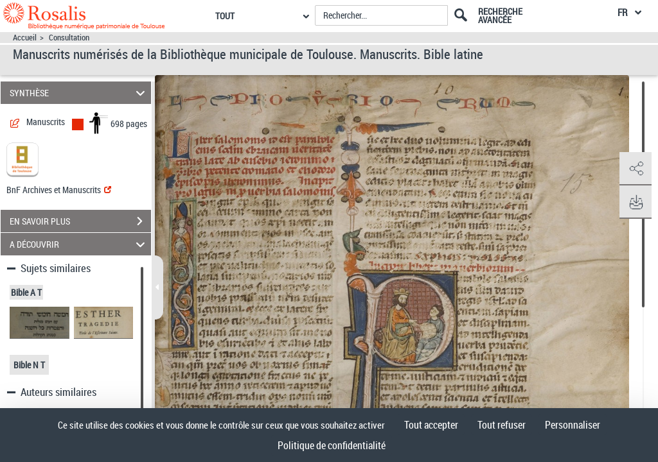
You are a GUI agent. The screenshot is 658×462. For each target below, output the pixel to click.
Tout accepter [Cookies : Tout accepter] (431, 425)
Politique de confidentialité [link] (332, 445)
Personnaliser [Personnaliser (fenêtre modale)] (572, 425)
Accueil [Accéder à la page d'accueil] (25, 37)
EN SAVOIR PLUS (80, 221)
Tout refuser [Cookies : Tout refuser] (501, 425)
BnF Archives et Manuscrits (58, 190)
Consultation (69, 37)
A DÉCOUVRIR (79, 244)
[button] (635, 168)
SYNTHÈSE (79, 92)
